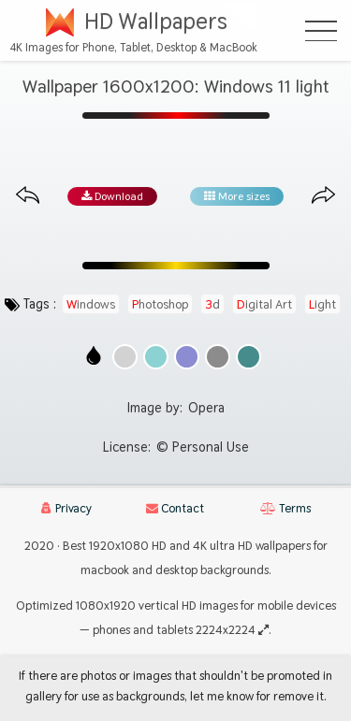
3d (212, 304)
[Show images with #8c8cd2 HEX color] (186, 356)
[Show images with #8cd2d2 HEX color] (155, 356)
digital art (264, 304)
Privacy (66, 508)
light (322, 304)
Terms (285, 508)
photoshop (160, 304)
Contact (175, 508)
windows (90, 304)
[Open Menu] (321, 31)
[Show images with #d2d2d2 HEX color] (125, 356)
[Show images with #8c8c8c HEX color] (217, 356)
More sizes (237, 196)
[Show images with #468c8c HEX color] (248, 356)
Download (112, 196)
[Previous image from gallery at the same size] (27, 196)
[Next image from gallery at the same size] (323, 196)
